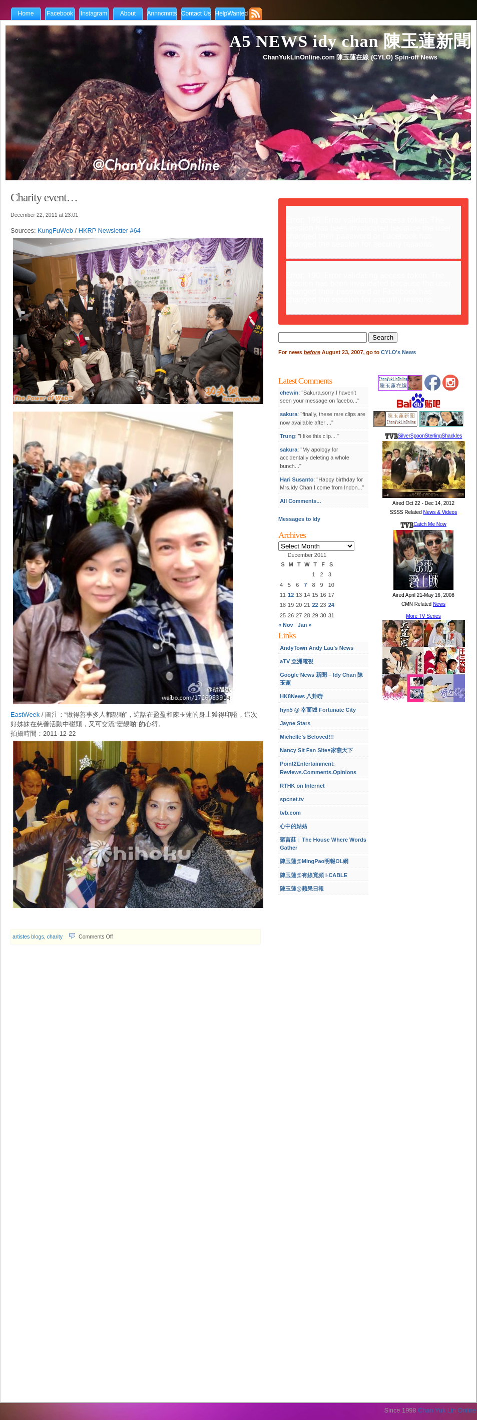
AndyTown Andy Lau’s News (316, 648)
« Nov (285, 625)
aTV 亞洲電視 (296, 661)
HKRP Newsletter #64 (110, 230)
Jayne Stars (295, 723)
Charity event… (44, 197)
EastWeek (25, 714)
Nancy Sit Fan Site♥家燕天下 (316, 750)
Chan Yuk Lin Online (447, 1410)
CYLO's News (398, 352)
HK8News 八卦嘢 (301, 696)
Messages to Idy (299, 519)
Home (26, 13)
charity (55, 937)
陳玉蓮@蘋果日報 (302, 889)
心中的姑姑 (293, 826)
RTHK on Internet (302, 786)
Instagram (94, 13)
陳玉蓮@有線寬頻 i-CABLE (313, 875)
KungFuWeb (55, 230)
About (128, 13)
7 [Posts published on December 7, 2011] (305, 585)
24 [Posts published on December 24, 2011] (331, 605)
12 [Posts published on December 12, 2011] (291, 595)
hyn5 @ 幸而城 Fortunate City (318, 710)
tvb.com (290, 813)
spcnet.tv (292, 799)
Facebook (60, 13)
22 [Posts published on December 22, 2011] (315, 605)
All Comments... (300, 501)
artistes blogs (28, 937)
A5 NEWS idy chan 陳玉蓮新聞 (350, 41)
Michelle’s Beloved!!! (307, 737)
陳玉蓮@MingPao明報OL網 (314, 861)
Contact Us (196, 13)
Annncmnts (162, 13)
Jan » (305, 625)
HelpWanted (231, 13)
